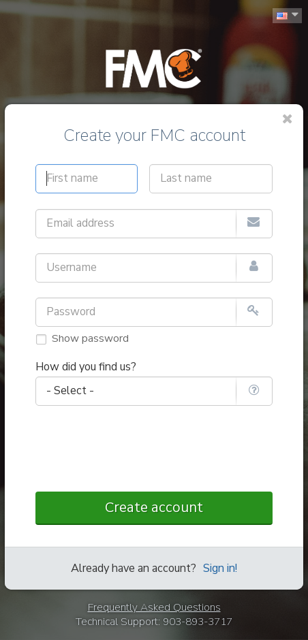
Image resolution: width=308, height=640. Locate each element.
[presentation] (154, 449)
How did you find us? (85, 366)
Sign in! (220, 568)
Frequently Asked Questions (154, 607)
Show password (90, 338)
